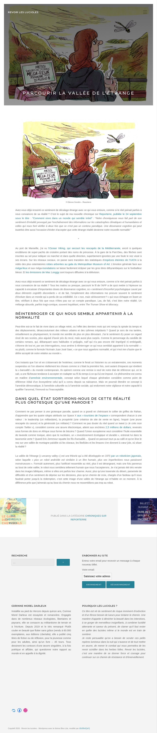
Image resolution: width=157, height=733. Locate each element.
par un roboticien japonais (127, 455)
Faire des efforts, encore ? (137, 519)
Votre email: (88, 569)
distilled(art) (84, 727)
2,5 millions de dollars (119, 426)
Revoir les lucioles (23, 12)
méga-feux (128, 265)
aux (93, 415)
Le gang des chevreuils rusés (20, 519)
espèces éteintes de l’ (103, 261)
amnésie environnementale (43, 378)
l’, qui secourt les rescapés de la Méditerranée (77, 249)
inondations (28, 269)
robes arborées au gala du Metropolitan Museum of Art (60, 265)
